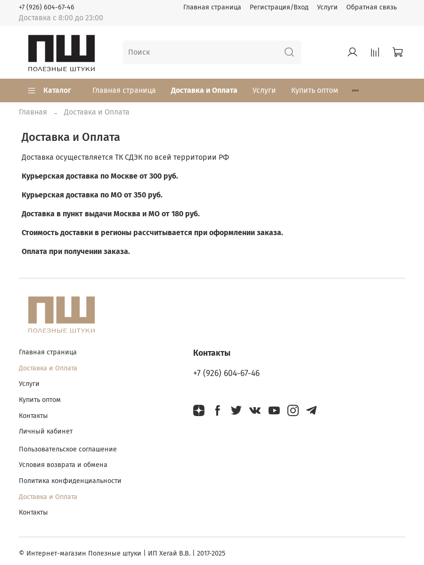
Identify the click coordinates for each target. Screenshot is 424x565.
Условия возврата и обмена (63, 465)
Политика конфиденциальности (70, 481)
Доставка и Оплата (204, 90)
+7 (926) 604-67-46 (46, 7)
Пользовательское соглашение (68, 449)
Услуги (327, 7)
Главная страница (212, 7)
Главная (33, 111)
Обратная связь (371, 7)
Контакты (33, 416)
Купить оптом (314, 90)
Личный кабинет (46, 431)
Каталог (49, 90)
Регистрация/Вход (279, 7)
